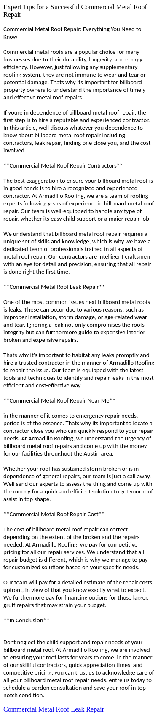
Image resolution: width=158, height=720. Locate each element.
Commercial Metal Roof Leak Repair (53, 709)
